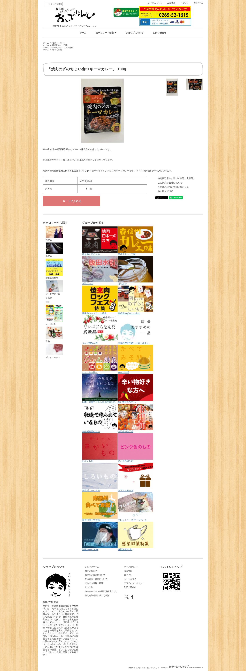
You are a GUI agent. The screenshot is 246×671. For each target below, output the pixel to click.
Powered (182, 668)
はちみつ (135, 270)
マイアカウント (155, 3)
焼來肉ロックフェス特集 (62, 47)
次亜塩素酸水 (54, 269)
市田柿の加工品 (135, 418)
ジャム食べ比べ (100, 359)
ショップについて (134, 32)
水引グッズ (100, 270)
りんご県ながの (100, 329)
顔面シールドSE (100, 536)
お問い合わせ (159, 32)
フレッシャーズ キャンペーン (135, 506)
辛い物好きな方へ (135, 388)
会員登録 (171, 3)
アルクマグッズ (54, 287)
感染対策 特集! (135, 536)
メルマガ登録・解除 (94, 583)
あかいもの (100, 447)
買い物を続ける (165, 191)
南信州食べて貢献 (100, 506)
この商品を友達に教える (170, 182)
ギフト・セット (54, 351)
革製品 (54, 250)
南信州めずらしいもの (135, 300)
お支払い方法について (95, 575)
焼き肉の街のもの (100, 240)
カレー (62, 43)
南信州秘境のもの (100, 418)
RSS (126, 587)
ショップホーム (92, 567)
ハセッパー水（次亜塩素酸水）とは (101, 591)
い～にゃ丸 (54, 315)
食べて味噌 (57, 50)
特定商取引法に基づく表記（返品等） (176, 178)
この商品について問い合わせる (173, 187)
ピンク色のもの (135, 447)
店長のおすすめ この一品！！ (135, 329)
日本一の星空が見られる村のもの (100, 388)
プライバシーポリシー (134, 583)
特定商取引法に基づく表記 (97, 595)
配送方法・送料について (96, 579)
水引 (48, 302)
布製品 (54, 233)
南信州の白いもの (100, 477)
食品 (54, 43)
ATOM (133, 587)
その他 (49, 298)
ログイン (184, 3)
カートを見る (130, 579)
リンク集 (89, 587)
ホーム (83, 32)
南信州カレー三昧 (59, 45)
